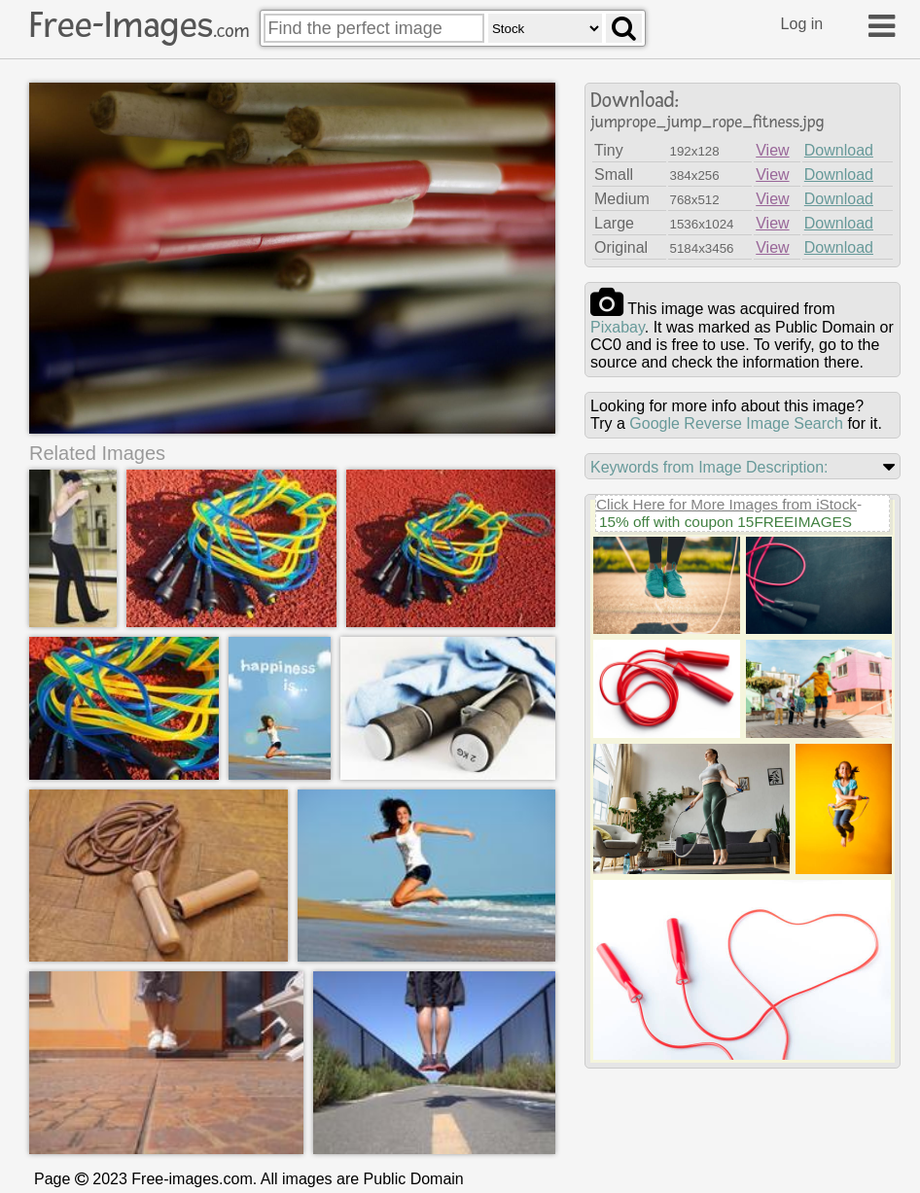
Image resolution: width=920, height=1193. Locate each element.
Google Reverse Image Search (736, 423)
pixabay (617, 327)
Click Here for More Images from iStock (726, 504)
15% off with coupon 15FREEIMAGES (725, 521)
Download (838, 150)
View (772, 150)
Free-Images (139, 25)
